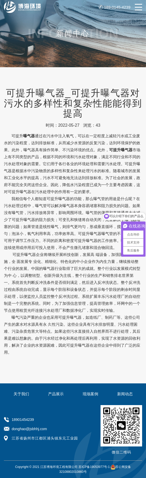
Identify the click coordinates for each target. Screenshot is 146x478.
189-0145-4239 (117, 7)
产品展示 (56, 394)
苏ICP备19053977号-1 (94, 467)
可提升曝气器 (19, 191)
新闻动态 (125, 394)
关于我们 (21, 394)
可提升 (23, 136)
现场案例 (90, 394)
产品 (35, 157)
